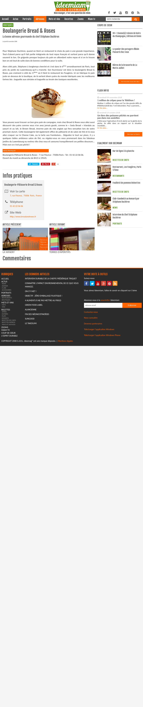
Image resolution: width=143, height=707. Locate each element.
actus (15, 19)
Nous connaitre (90, 369)
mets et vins (54, 19)
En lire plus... (102, 108)
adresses (40, 19)
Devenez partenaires (93, 375)
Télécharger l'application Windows (99, 380)
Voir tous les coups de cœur (130, 81)
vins (3, 358)
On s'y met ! (31, 342)
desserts (5, 369)
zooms (80, 19)
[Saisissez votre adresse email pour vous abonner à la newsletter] (103, 356)
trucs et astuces (8, 376)
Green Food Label (34, 356)
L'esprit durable (9, 387)
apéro (4, 363)
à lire (4, 339)
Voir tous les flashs (133, 134)
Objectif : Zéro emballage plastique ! (43, 347)
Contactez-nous (91, 363)
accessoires (6, 341)
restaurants (7, 349)
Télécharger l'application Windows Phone (102, 386)
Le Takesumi (31, 374)
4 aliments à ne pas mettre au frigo (43, 351)
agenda (5, 337)
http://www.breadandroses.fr (23, 268)
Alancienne (30, 361)
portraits (27, 19)
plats (4, 367)
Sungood (29, 370)
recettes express (8, 374)
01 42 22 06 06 (16, 257)
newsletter (105, 351)
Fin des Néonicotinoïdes (37, 365)
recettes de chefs (9, 371)
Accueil (5, 19)
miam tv (91, 19)
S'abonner (132, 356)
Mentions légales (65, 392)
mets (4, 356)
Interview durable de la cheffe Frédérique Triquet (51, 330)
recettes (68, 19)
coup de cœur (8, 384)
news (4, 335)
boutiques (8, 25)
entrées (5, 365)
